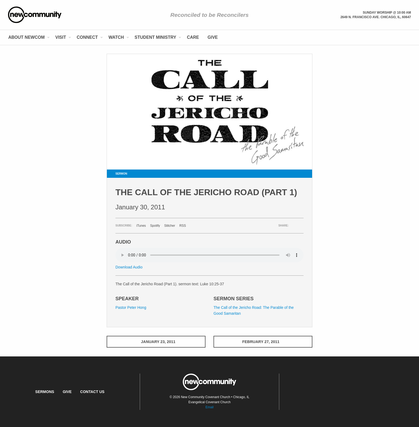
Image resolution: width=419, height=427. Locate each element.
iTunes (141, 225)
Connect (87, 37)
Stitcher (169, 225)
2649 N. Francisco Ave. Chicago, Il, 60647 (375, 17)
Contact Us (92, 392)
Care (193, 37)
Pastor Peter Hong (130, 307)
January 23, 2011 (156, 342)
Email (209, 407)
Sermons (44, 392)
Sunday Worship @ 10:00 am (387, 12)
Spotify (155, 225)
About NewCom (26, 37)
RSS (182, 225)
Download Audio (128, 267)
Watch (116, 37)
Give (213, 37)
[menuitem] (27, 37)
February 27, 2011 (263, 342)
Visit (60, 37)
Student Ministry (155, 37)
